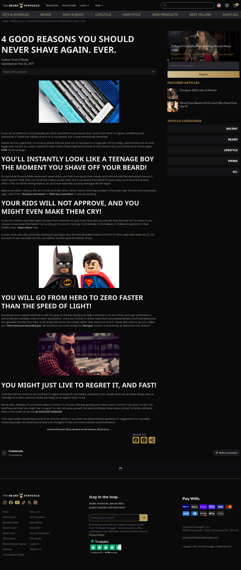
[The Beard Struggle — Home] (21, 5)
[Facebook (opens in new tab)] (11, 502)
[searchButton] (165, 5)
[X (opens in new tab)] (29, 502)
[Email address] (203, 65)
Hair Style (132, 14)
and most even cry (135, 235)
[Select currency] (219, 5)
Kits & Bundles (16, 14)
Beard (46, 14)
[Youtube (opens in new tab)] (17, 502)
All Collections (37, 517)
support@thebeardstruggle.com (200, 537)
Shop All (230, 14)
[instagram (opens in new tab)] (5, 502)
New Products (165, 14)
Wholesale (35, 538)
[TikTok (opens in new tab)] (23, 502)
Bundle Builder (10, 522)
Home (5, 21)
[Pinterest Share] (144, 440)
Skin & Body (73, 14)
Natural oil (35, 549)
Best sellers (200, 14)
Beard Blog (17, 21)
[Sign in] (227, 5)
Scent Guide (69, 5)
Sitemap (7, 549)
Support (34, 543)
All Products (9, 517)
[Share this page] (152, 440)
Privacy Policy (96, 534)
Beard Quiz (52, 5)
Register (203, 74)
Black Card (9, 533)
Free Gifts (35, 527)
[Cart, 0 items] (235, 5)
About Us (35, 511)
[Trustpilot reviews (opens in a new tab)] (106, 546)
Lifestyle (103, 14)
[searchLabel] (189, 5)
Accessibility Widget (13, 554)
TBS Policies (9, 538)
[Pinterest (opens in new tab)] (35, 502)
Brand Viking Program (15, 543)
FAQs (6, 511)
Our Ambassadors (40, 533)
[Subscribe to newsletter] (143, 517)
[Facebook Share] (136, 440)
